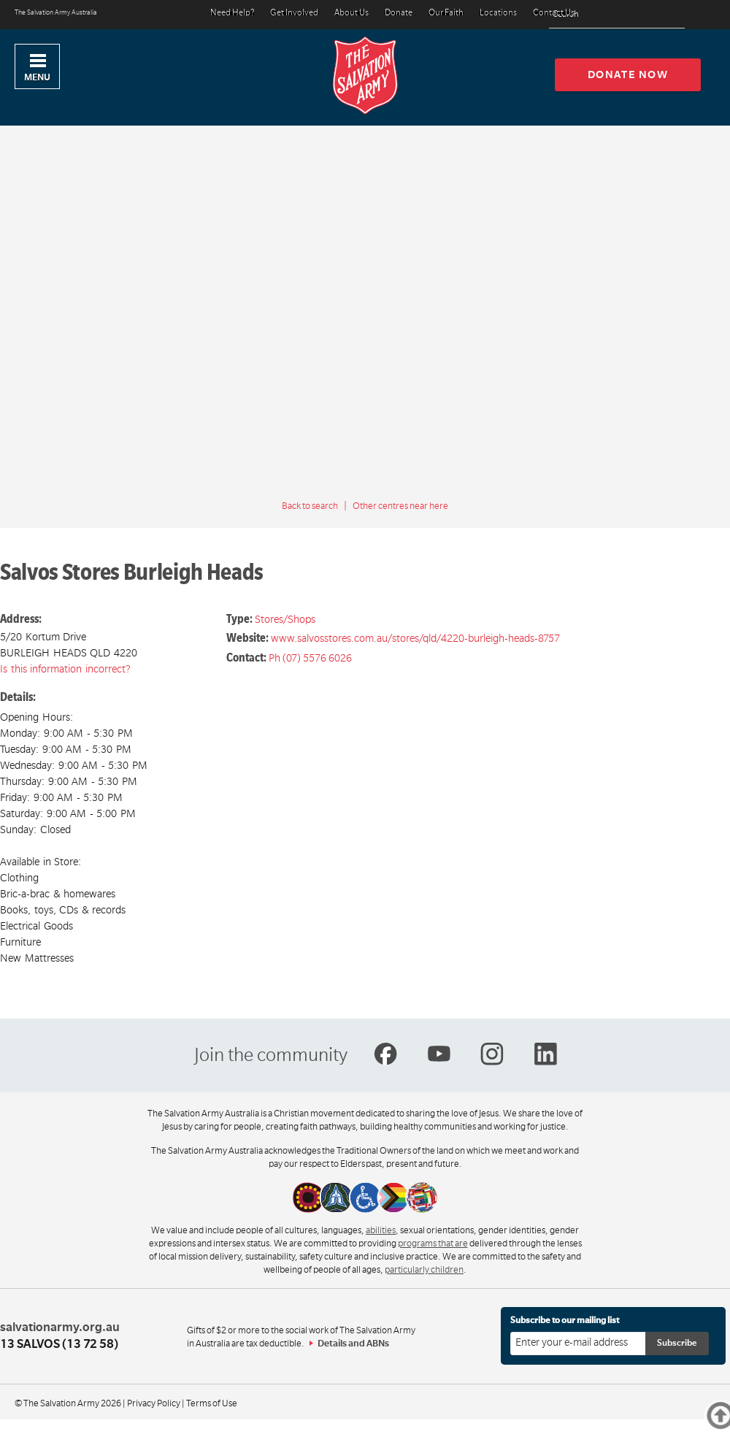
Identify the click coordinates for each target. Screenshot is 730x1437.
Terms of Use (211, 1403)
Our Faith (446, 13)
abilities (381, 1230)
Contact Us (554, 13)
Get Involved (294, 13)
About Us (351, 13)
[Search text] (617, 14)
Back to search (310, 506)
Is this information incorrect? (65, 669)
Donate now (628, 74)
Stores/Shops (285, 619)
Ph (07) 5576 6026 (310, 658)
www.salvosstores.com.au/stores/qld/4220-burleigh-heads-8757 (415, 638)
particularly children (424, 1270)
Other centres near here (400, 506)
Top (726, 1415)
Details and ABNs (353, 1343)
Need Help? (232, 13)
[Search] (670, 15)
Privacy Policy (153, 1403)
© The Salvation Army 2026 (68, 1403)
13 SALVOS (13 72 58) (59, 1344)
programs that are (433, 1243)
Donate (398, 13)
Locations (498, 13)
